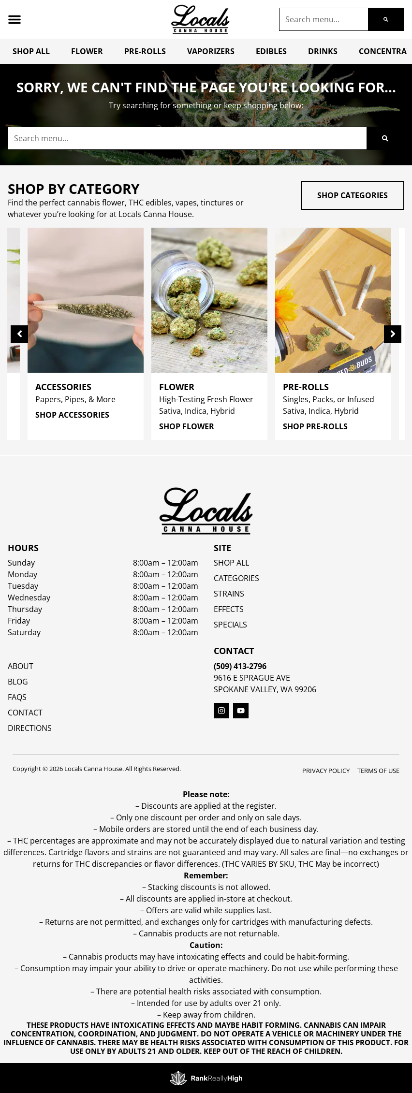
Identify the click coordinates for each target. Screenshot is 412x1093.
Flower (87, 51)
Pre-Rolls (145, 51)
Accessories (60, 387)
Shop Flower (183, 426)
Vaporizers (211, 51)
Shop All (31, 51)
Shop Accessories (69, 414)
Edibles (271, 51)
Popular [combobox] (89, 476)
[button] (14, 19)
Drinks (323, 51)
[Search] (386, 19)
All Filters (34, 476)
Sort (82, 466)
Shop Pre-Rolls (312, 426)
